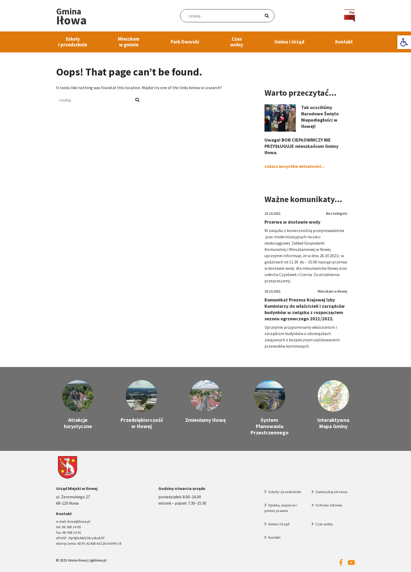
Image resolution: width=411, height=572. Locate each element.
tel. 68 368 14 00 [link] (68, 527)
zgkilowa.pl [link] (97, 560)
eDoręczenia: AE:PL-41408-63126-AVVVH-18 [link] (88, 543)
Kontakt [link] (344, 42)
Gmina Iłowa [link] (77, 560)
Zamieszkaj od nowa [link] (331, 491)
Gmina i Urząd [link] (289, 42)
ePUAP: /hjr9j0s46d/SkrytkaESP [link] (80, 538)
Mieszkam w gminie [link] (128, 42)
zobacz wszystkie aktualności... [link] (294, 166)
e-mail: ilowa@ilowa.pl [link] (73, 521)
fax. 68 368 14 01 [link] (68, 532)
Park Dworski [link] (185, 42)
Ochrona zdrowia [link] (328, 505)
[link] (404, 42)
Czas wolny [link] (236, 42)
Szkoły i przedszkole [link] (72, 42)
